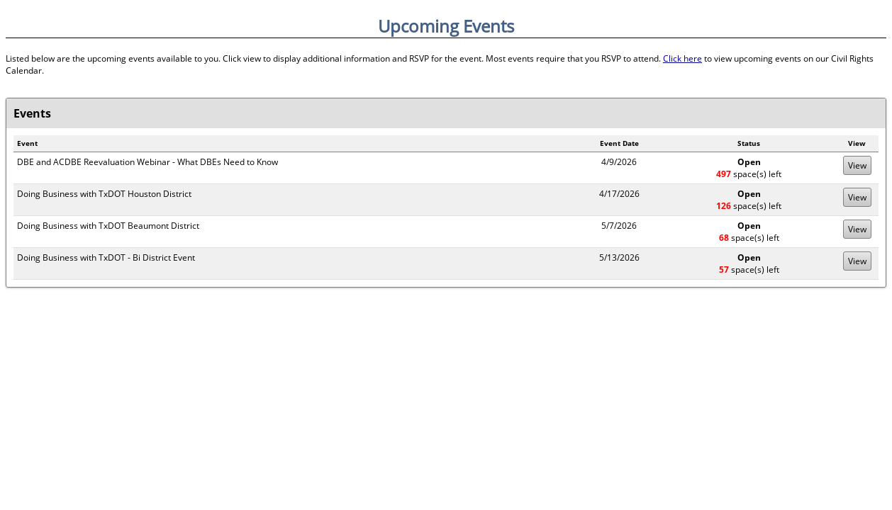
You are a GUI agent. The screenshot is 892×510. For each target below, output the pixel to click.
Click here (682, 58)
